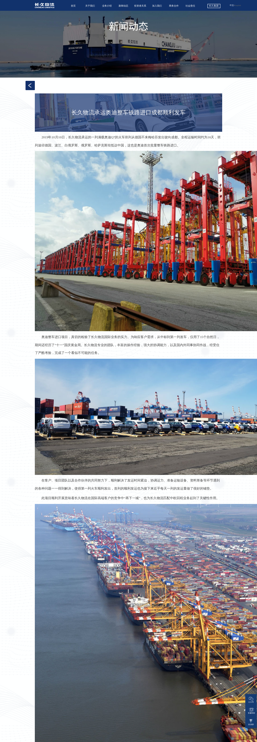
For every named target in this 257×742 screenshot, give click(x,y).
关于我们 (90, 5)
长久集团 (214, 5)
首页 (73, 5)
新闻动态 (123, 5)
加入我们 (157, 5)
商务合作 (174, 5)
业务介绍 (107, 5)
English (237, 5)
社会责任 (190, 5)
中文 (232, 5)
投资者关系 (140, 5)
